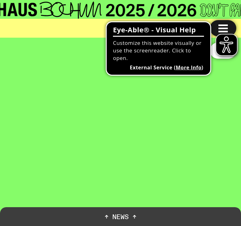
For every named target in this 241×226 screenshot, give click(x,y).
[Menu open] (223, 28)
